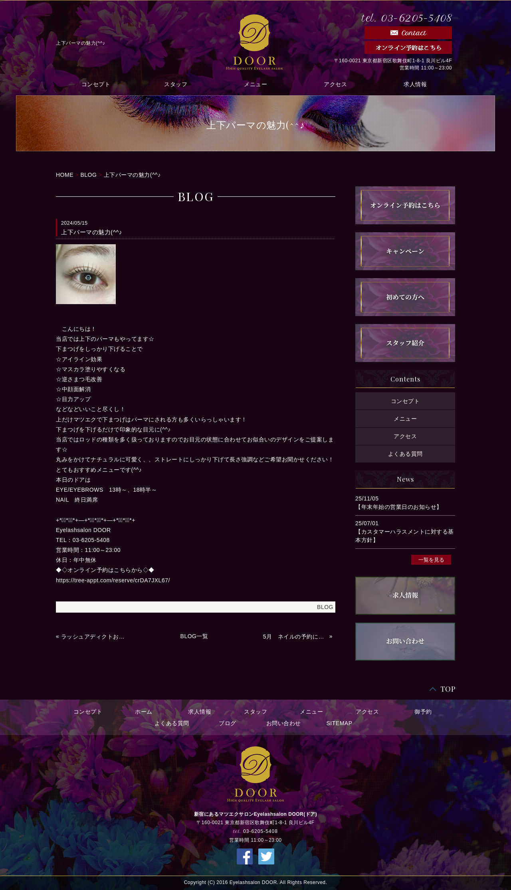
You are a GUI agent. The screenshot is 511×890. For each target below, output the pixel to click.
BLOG (88, 175)
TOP (448, 689)
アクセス (335, 84)
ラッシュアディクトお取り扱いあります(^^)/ (93, 636)
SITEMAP (340, 723)
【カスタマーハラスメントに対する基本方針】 (404, 535)
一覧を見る (431, 559)
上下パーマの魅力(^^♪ (132, 175)
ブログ (227, 723)
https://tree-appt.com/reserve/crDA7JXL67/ (113, 580)
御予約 (423, 711)
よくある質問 (405, 453)
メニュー (255, 84)
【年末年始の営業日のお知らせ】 (398, 507)
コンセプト (96, 84)
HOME (64, 175)
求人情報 (415, 84)
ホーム (144, 711)
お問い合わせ (283, 723)
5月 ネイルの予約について (295, 636)
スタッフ (175, 84)
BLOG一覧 (194, 636)
